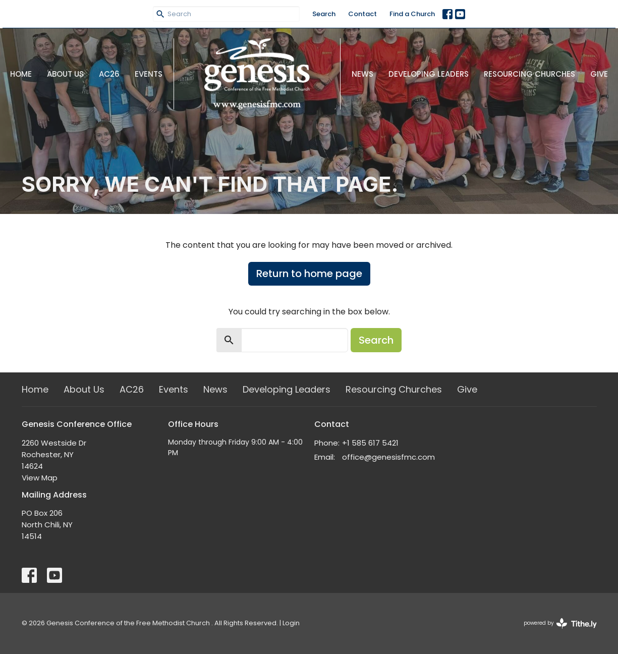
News (362, 74)
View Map (40, 477)
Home (21, 74)
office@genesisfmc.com (388, 457)
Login (291, 623)
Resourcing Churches (529, 74)
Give (599, 74)
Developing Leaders (428, 74)
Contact (362, 14)
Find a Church (412, 14)
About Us (65, 74)
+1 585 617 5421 (370, 443)
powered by (560, 623)
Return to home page (309, 273)
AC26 (109, 74)
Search (323, 14)
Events (148, 74)
